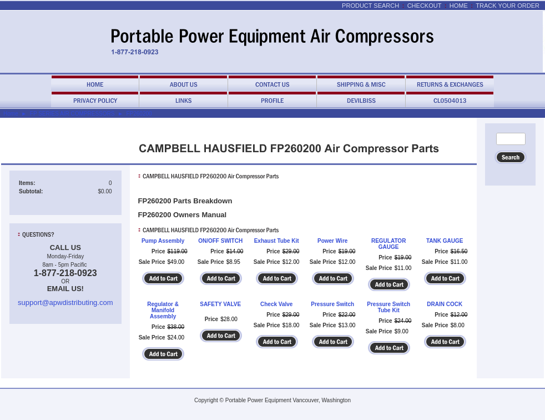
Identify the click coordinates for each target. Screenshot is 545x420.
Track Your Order (507, 5)
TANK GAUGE (444, 241)
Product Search (370, 5)
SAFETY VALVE (220, 304)
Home (459, 5)
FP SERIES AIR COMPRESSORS (72, 114)
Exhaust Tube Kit (276, 241)
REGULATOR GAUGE (388, 244)
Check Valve (276, 304)
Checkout (424, 5)
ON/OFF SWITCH (220, 241)
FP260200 (139, 114)
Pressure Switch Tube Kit (388, 307)
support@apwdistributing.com (65, 302)
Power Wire (332, 241)
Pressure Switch (332, 304)
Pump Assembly (163, 241)
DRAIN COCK (444, 304)
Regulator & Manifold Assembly (163, 310)
